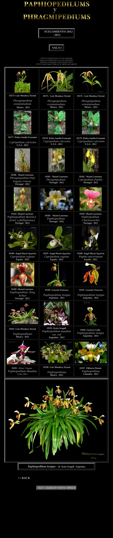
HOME (40, 488)
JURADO (62, 488)
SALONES (71, 488)
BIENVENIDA (50, 488)
